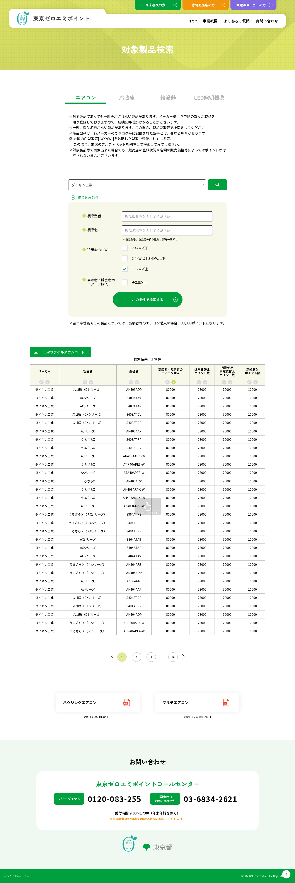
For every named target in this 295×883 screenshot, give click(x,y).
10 (172, 657)
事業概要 (210, 21)
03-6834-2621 (210, 799)
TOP (193, 21)
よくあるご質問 (237, 21)
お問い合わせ (267, 21)
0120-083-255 (115, 799)
